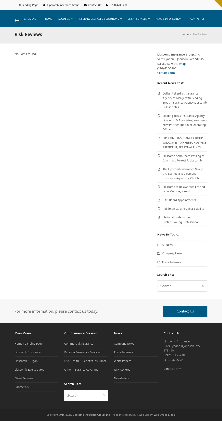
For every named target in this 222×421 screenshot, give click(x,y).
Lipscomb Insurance (28, 352)
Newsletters (121, 378)
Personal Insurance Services (82, 352)
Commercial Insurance (78, 343)
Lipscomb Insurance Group (63, 5)
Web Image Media (165, 414)
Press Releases (171, 262)
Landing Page (30, 5)
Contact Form (166, 73)
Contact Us (94, 5)
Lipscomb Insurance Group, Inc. (91, 414)
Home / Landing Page (29, 343)
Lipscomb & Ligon (26, 361)
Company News (172, 253)
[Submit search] (203, 286)
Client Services (24, 378)
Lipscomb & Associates (29, 369)
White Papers (122, 361)
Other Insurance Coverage (81, 369)
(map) (183, 64)
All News (167, 245)
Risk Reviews (122, 369)
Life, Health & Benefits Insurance (85, 361)
